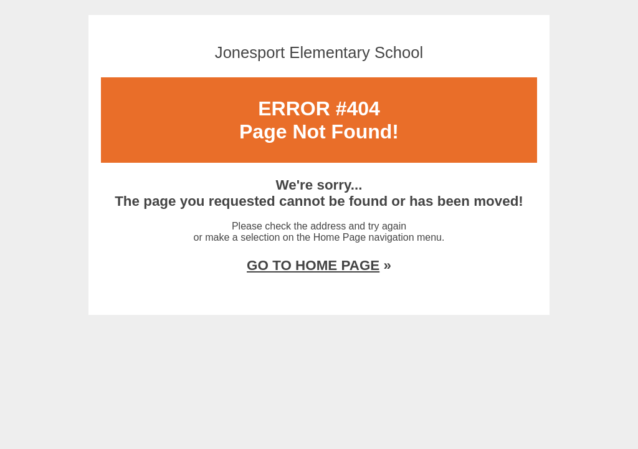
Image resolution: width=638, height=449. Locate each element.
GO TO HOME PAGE (313, 265)
